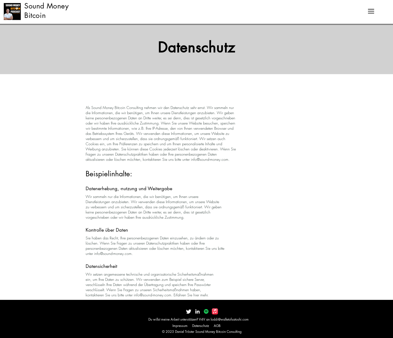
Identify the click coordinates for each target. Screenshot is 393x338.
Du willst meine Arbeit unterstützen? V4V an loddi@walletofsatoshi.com (198, 319)
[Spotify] (206, 311)
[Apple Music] (215, 311)
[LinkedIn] (197, 311)
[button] (371, 11)
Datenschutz (200, 325)
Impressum (180, 325)
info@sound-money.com (209, 159)
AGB (217, 325)
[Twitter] (189, 311)
